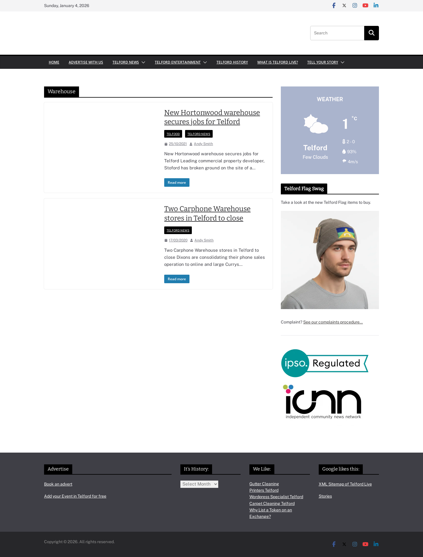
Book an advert (58, 484)
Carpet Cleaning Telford (272, 503)
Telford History (232, 62)
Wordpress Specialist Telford (276, 496)
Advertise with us (86, 62)
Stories (325, 496)
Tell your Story (322, 62)
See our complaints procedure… (333, 322)
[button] (142, 62)
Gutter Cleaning (264, 483)
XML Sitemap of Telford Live (345, 484)
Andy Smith (203, 144)
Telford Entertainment (178, 62)
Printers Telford (263, 490)
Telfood (173, 134)
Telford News (126, 62)
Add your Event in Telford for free (75, 496)
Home (54, 62)
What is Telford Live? (277, 62)
